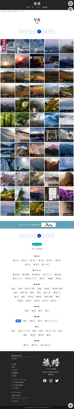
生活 (54, 301)
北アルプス (18, 278)
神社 (29, 301)
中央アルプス (31, 278)
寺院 (37, 301)
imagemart (46, 345)
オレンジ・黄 (24, 331)
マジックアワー (52, 321)
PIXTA (35, 345)
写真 (28, 7)
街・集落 (49, 297)
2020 (50, 260)
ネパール (48, 274)
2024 (16, 260)
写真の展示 (19, 385)
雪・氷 (58, 292)
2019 (59, 260)
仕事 (14, 376)
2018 (28, 264)
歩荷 (17, 388)
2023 (25, 260)
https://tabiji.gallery (51, 371)
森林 (48, 289)
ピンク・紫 (51, 331)
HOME (2, 11)
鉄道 (21, 301)
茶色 (33, 335)
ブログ (37, 7)
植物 (39, 297)
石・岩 (48, 292)
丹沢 (43, 278)
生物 (31, 297)
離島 (51, 278)
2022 (33, 260)
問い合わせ (17, 395)
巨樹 (59, 278)
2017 (37, 264)
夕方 (33, 321)
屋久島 (59, 274)
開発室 (45, 7)
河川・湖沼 (30, 289)
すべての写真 (37, 249)
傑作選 (17, 274)
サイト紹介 (17, 392)
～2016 (46, 264)
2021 (42, 260)
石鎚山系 (37, 274)
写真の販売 (19, 382)
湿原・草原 (58, 289)
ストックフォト (21, 379)
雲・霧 (25, 292)
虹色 (41, 335)
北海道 (26, 274)
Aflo (27, 345)
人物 (46, 301)
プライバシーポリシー (21, 398)
